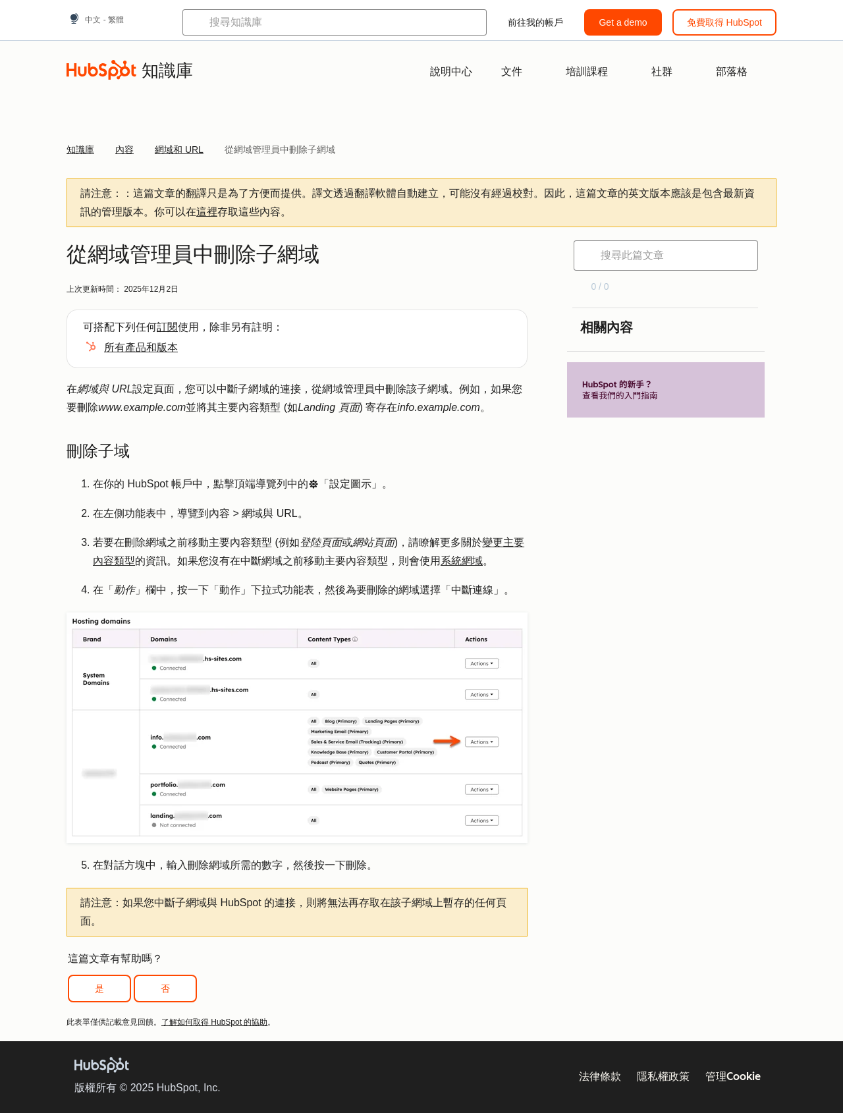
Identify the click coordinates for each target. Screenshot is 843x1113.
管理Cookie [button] (733, 1076)
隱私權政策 (663, 1076)
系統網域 (462, 560)
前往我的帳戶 (535, 22)
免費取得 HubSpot (724, 22)
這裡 (206, 211)
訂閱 (167, 327)
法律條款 (600, 1076)
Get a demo (623, 22)
